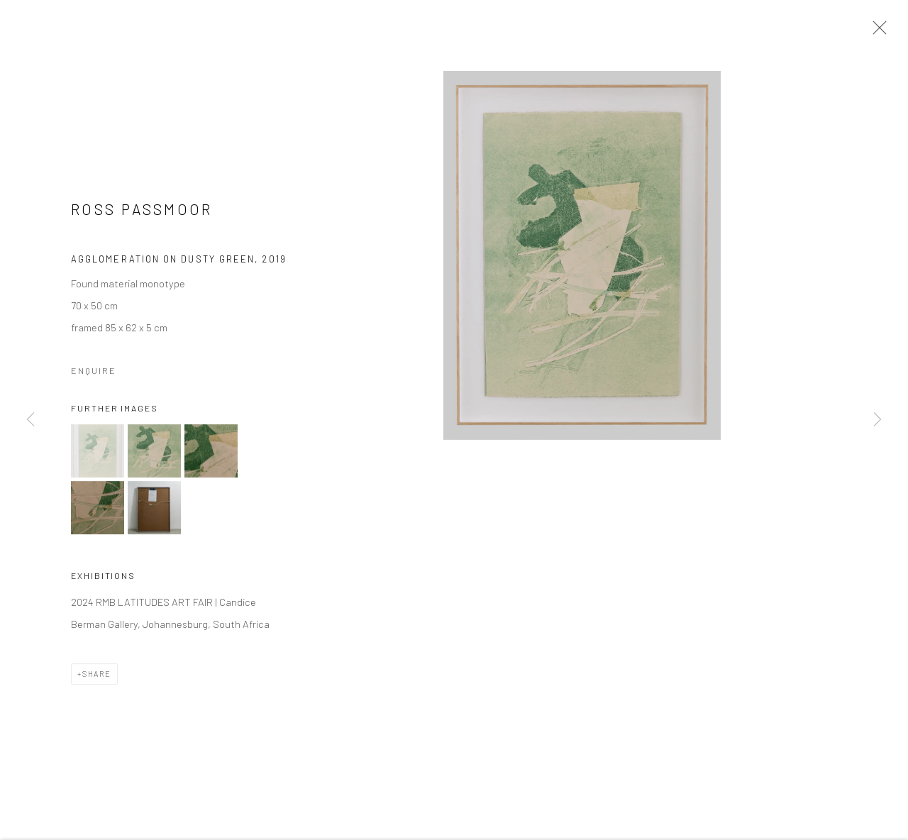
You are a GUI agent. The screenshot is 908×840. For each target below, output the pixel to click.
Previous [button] (30, 420)
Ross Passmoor (142, 212)
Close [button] (876, 32)
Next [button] (877, 420)
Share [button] (96, 677)
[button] (97, 453)
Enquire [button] (93, 374)
